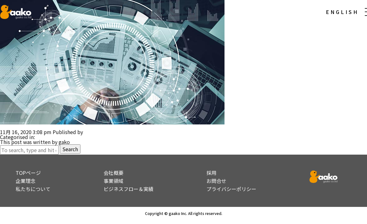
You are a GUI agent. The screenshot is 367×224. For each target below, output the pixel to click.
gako (89, 132)
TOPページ (28, 172)
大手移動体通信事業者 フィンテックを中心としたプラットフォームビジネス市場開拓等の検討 (107, 127)
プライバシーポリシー (231, 189)
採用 (211, 172)
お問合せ (216, 180)
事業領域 (113, 180)
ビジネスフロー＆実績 (128, 189)
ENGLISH (342, 11)
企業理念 (26, 180)
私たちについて (33, 189)
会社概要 (113, 172)
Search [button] (70, 149)
